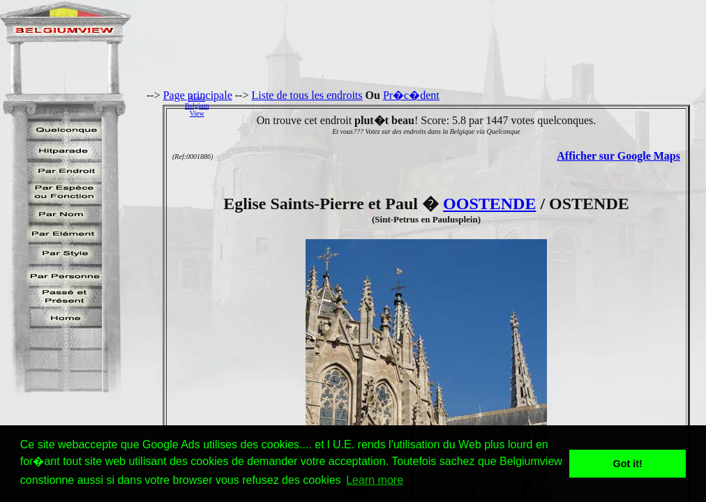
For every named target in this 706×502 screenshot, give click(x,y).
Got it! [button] (628, 463)
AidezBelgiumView (197, 105)
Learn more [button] (374, 480)
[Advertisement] (461, 105)
